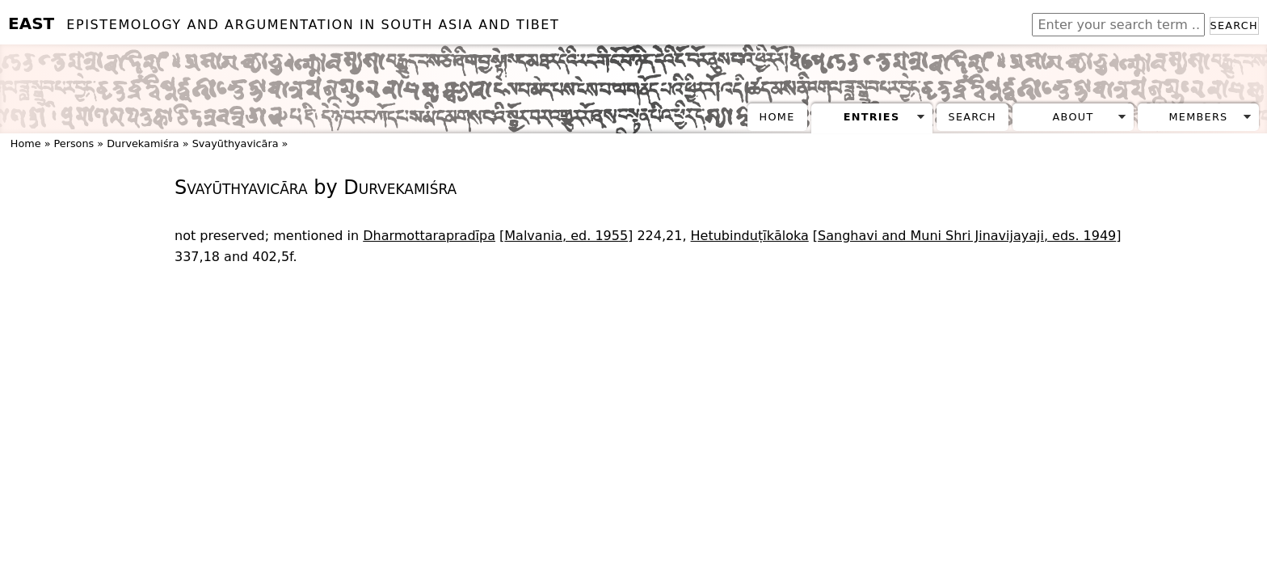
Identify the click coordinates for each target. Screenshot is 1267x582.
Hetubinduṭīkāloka (750, 235)
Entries (872, 117)
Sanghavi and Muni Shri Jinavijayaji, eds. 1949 (967, 235)
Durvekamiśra (143, 143)
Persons (74, 143)
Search (1234, 25)
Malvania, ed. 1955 (566, 235)
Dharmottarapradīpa (429, 235)
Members (1197, 117)
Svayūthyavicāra (235, 143)
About (1073, 117)
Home (777, 117)
